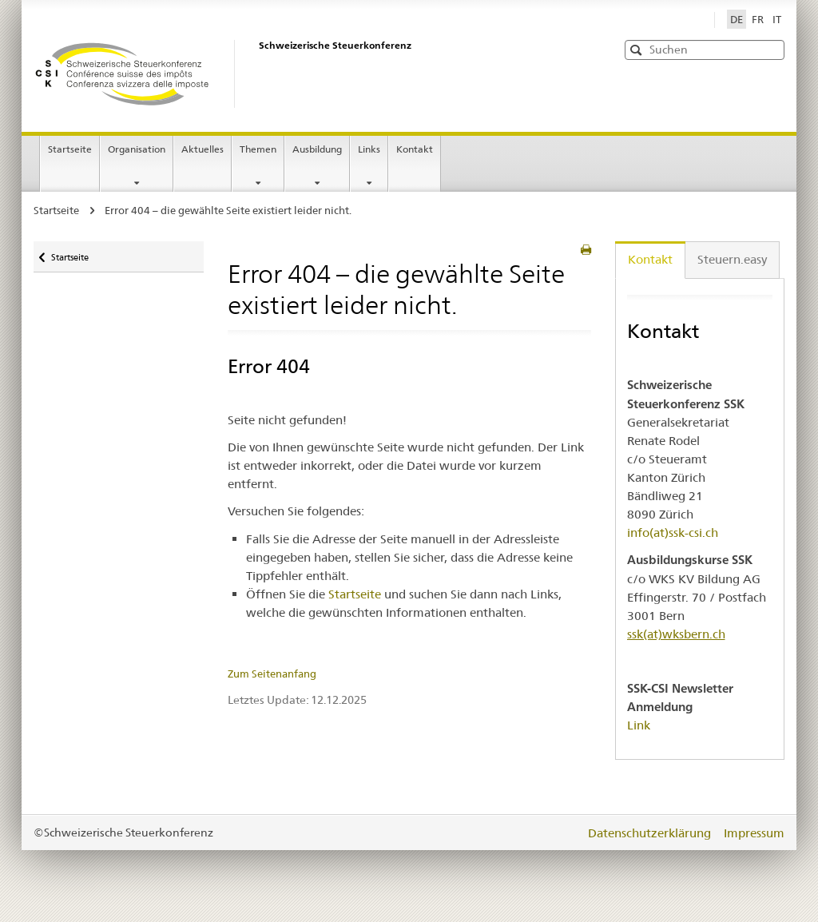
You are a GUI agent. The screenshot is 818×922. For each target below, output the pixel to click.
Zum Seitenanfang (272, 673)
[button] (771, 49)
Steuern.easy (732, 259)
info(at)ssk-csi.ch (672, 532)
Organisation (136, 149)
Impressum (754, 833)
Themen (258, 149)
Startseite (73, 154)
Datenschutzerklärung (651, 833)
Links (369, 149)
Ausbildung (317, 149)
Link (638, 725)
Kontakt (414, 149)
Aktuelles (202, 149)
